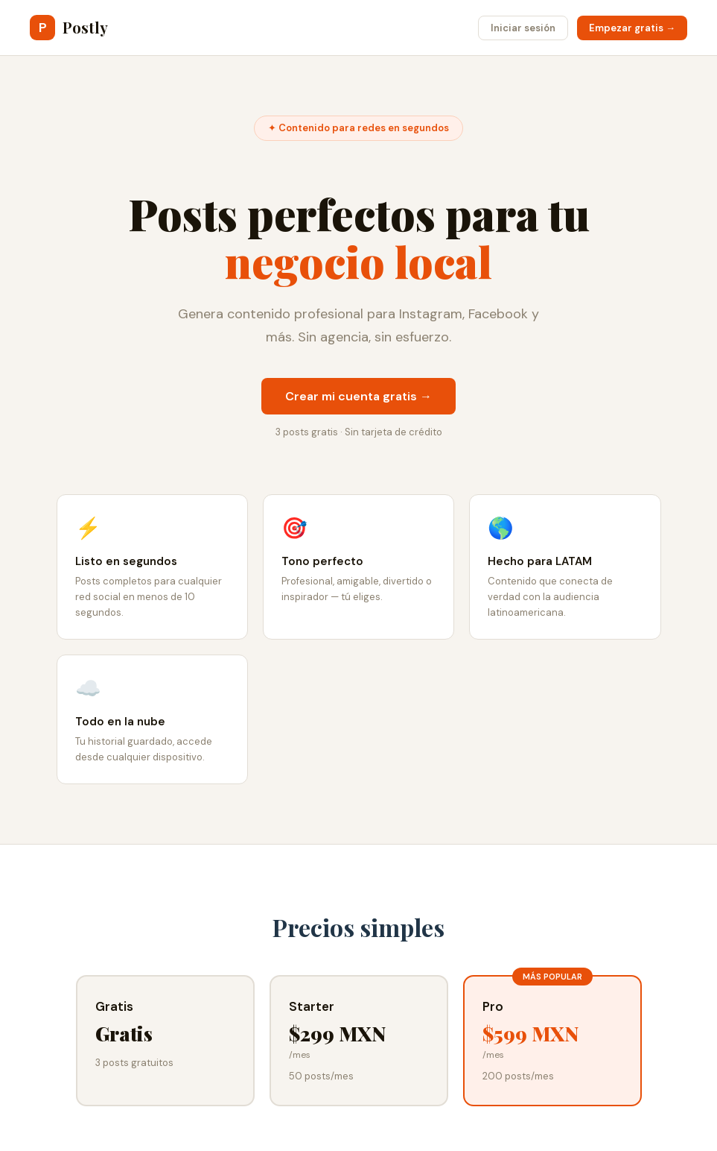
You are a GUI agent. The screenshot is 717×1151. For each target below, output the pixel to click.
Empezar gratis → (632, 28)
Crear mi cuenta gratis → (358, 396)
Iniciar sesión (523, 28)
